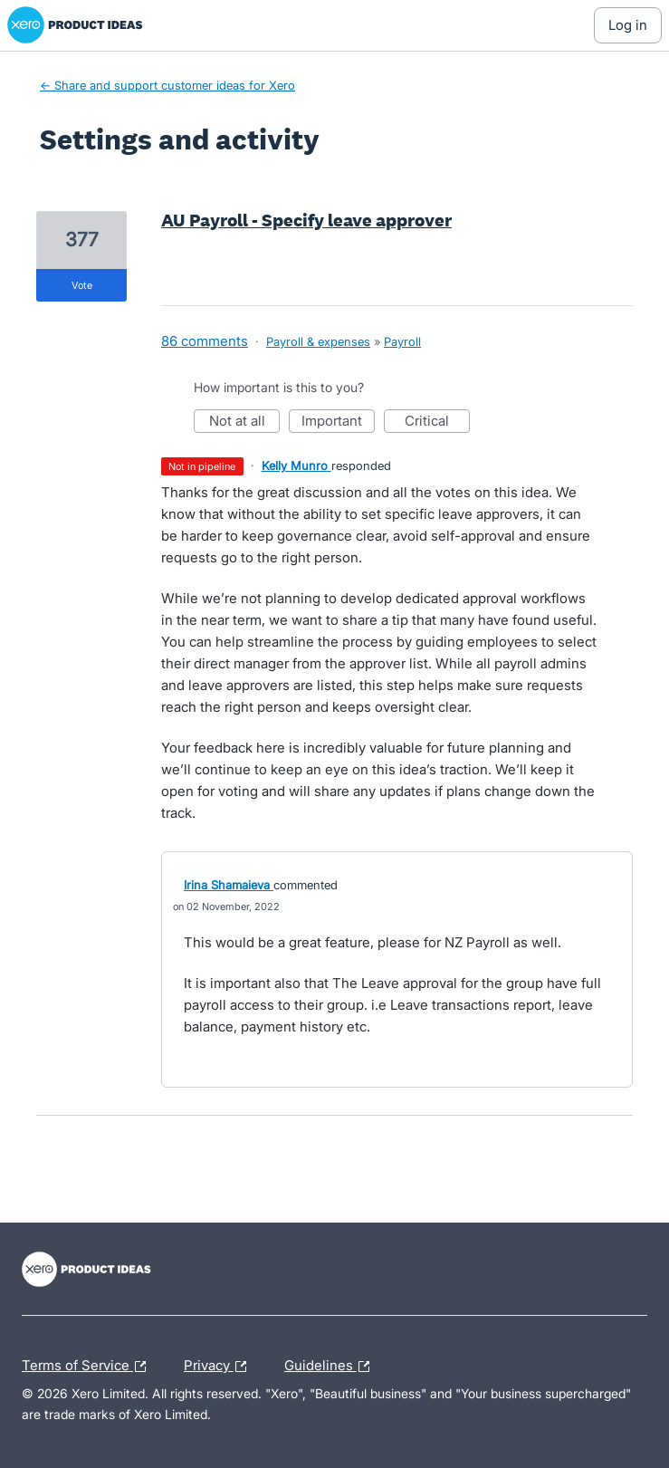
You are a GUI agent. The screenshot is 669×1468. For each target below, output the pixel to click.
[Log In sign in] (628, 25)
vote (82, 285)
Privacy (219, 1366)
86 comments (204, 341)
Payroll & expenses (318, 341)
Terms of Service (88, 1366)
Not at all (245, 422)
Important (338, 422)
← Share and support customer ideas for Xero (167, 85)
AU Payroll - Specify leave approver (306, 220)
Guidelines (331, 1366)
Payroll (402, 341)
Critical (437, 422)
